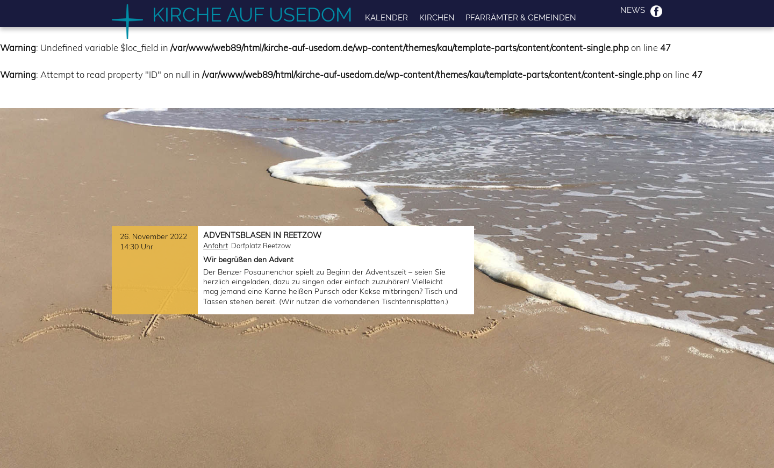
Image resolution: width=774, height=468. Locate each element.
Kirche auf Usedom (252, 14)
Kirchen (437, 17)
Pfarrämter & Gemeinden (520, 17)
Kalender (386, 17)
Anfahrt (215, 245)
